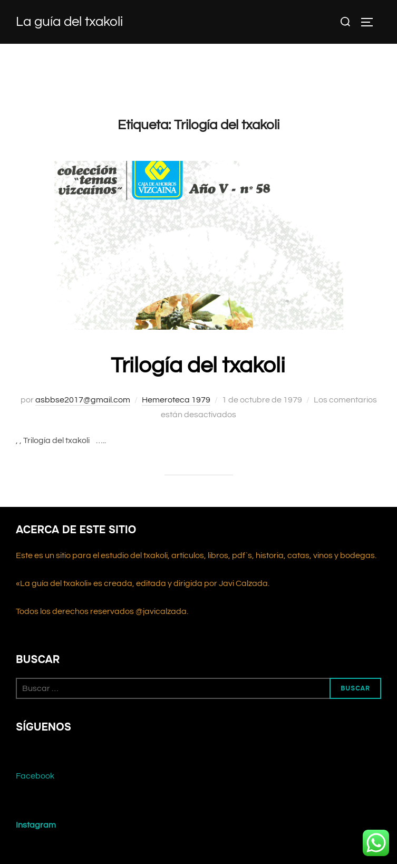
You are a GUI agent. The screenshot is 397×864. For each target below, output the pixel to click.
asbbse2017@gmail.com (82, 400)
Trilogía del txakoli (198, 365)
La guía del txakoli (69, 21)
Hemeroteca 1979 (176, 400)
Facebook (35, 776)
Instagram (36, 825)
